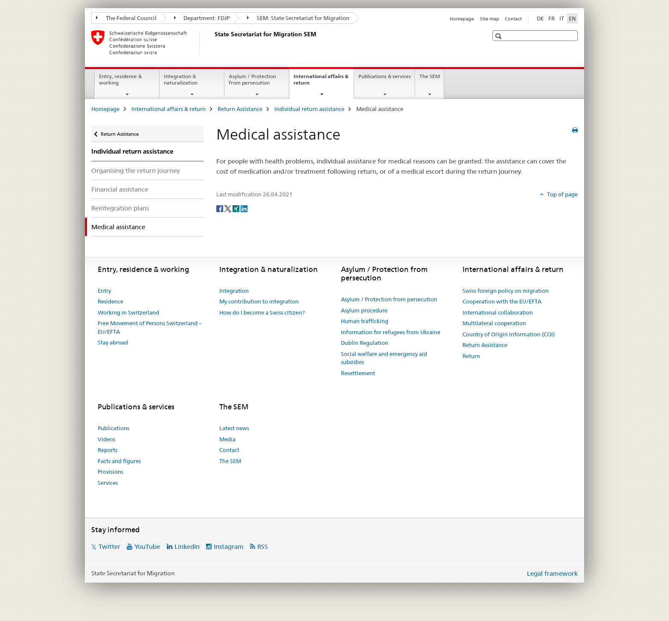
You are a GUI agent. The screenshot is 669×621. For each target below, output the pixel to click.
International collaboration (497, 312)
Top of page (562, 194)
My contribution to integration (259, 301)
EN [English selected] (572, 18)
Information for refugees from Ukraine (390, 332)
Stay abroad (113, 342)
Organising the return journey (135, 170)
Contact (513, 19)
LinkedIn (187, 546)
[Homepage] (212, 42)
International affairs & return (321, 82)
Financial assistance (119, 189)
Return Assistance (240, 108)
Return (471, 356)
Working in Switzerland (128, 312)
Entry (104, 290)
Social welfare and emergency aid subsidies (384, 358)
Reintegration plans (120, 208)
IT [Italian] (561, 18)
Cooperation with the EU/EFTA (501, 301)
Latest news (234, 428)
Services (108, 482)
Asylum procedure (364, 310)
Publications (113, 428)
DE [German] (540, 18)
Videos (106, 439)
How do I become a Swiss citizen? (262, 312)
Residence (110, 301)
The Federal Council (126, 18)
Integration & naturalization (181, 79)
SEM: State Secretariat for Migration (298, 18)
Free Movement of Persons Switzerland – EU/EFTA (150, 327)
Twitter (109, 546)
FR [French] (551, 18)
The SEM (429, 76)
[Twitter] (228, 208)
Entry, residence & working (120, 79)
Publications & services (384, 76)
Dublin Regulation (364, 342)
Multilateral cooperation (494, 323)
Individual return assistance (309, 108)
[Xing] (237, 208)
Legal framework (552, 573)
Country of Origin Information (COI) (508, 334)
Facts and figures (119, 461)
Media (227, 439)
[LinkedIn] (244, 208)
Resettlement (358, 373)
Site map (489, 19)
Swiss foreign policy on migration (505, 290)
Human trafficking (364, 321)
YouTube (147, 546)
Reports (107, 449)
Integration (234, 290)
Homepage (462, 19)
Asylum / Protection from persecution (252, 79)
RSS (262, 546)
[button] (499, 36)
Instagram (229, 546)
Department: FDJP (202, 18)
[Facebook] (220, 208)
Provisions (110, 471)
